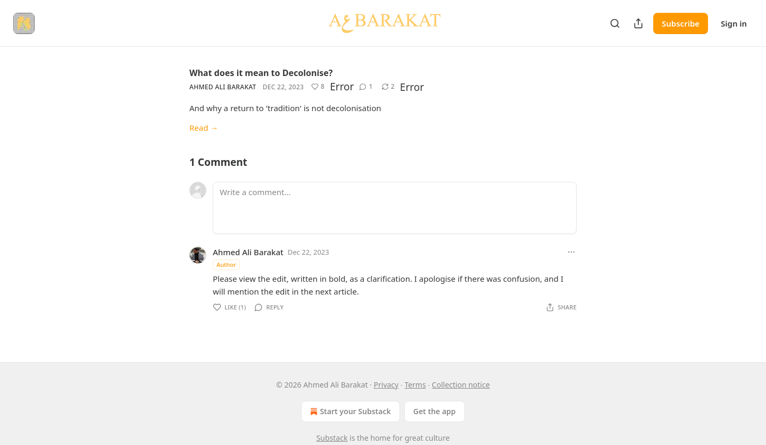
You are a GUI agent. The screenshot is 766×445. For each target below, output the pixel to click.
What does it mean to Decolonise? (260, 73)
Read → (203, 127)
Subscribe (681, 23)
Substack (332, 438)
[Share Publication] (638, 23)
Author (226, 264)
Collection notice (461, 385)
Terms (415, 385)
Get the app (434, 411)
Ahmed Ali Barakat (222, 86)
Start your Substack (349, 411)
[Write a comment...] (395, 208)
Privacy (386, 385)
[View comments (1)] (366, 86)
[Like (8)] (318, 86)
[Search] (615, 23)
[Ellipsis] (571, 252)
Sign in (734, 23)
